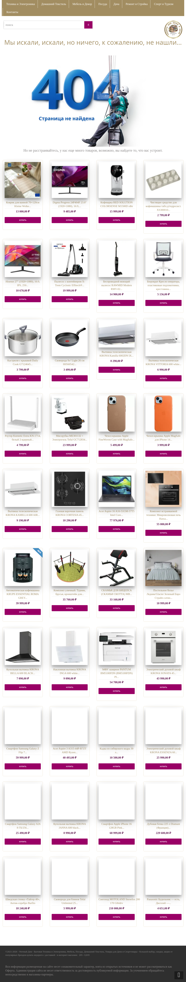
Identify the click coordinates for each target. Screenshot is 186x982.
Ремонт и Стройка (137, 4)
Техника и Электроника (20, 4)
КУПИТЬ (22, 220)
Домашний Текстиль (53, 4)
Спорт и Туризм (163, 4)
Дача (116, 4)
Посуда (102, 4)
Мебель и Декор (82, 4)
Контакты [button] (12, 12)
